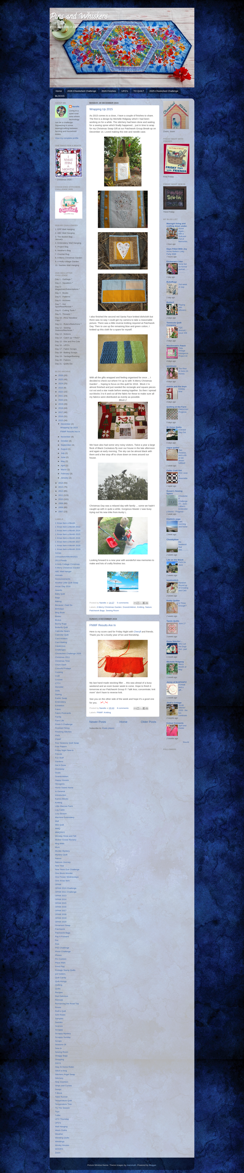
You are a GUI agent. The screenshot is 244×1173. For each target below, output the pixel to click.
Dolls (57, 691)
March (64, 469)
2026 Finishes (108, 91)
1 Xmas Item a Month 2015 (67, 534)
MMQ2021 (60, 832)
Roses (58, 1007)
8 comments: (123, 708)
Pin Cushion (60, 959)
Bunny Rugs (61, 624)
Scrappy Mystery (63, 1033)
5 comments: (123, 603)
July (63, 453)
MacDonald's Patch (176, 346)
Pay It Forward (62, 936)
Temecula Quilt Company (174, 323)
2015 (61, 420)
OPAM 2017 (60, 910)
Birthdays (59, 609)
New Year (59, 866)
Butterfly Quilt (61, 627)
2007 (61, 511)
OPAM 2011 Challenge (65, 892)
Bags (57, 597)
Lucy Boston (61, 813)
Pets (57, 944)
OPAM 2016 (60, 907)
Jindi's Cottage (174, 702)
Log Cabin (60, 810)
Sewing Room (112, 610)
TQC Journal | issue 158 (182, 330)
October (65, 441)
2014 (61, 483)
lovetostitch (172, 580)
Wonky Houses (62, 1145)
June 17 (182, 623)
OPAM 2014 (60, 899)
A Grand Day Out (182, 431)
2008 (61, 507)
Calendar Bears (62, 631)
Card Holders (61, 638)
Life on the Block (175, 560)
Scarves (59, 1026)
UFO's (125, 91)
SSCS (58, 1063)
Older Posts (148, 721)
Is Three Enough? (182, 604)
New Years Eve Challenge (67, 869)
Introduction (60, 795)
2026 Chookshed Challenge (81, 91)
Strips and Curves (63, 1085)
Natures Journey (62, 862)
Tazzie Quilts (173, 621)
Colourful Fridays (63, 668)
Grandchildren (129, 607)
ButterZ (170, 302)
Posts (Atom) (108, 728)
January (65, 478)
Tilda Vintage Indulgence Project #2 (183, 352)
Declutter (59, 687)
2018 (61, 408)
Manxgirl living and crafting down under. (177, 224)
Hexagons (60, 784)
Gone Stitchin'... (174, 641)
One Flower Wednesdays (67, 877)
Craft (57, 676)
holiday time (181, 390)
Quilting (58, 985)
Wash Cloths (61, 1130)
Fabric (58, 709)
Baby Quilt (60, 594)
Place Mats (60, 963)
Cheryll (137, 631)
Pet (56, 940)
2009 (61, 503)
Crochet (58, 679)
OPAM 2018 (60, 914)
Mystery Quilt (61, 855)
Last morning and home (182, 524)
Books (58, 616)
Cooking (59, 672)
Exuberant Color (175, 261)
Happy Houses (62, 780)
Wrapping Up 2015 (101, 109)
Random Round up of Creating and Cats (183, 587)
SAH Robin (60, 1015)
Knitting (140, 607)
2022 (61, 392)
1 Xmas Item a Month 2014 (67, 530)
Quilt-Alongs (61, 981)
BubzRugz (172, 282)
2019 (61, 404)
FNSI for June (182, 563)
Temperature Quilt (63, 1100)
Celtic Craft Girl (174, 470)
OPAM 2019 (60, 918)
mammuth (131, 1165)
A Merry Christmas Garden (109, 607)
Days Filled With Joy (177, 249)
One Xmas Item (62, 881)
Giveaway (59, 769)
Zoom (58, 1153)
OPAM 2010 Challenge (65, 888)
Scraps (58, 1041)
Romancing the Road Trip (67, 1003)
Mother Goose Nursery (65, 840)
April (63, 465)
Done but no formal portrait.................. (183, 268)
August (64, 449)
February (65, 473)
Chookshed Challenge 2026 (68, 653)
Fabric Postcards (63, 713)
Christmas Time (62, 661)
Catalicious (60, 646)
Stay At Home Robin (64, 1067)
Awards (58, 590)
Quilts (58, 989)
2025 (61, 379)
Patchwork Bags (97, 610)
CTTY (58, 683)
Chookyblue (172, 539)
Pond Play (60, 966)
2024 (61, 383)
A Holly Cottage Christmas (67, 564)
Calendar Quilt (61, 635)
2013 (61, 487)
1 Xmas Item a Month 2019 (67, 549)
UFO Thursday (62, 1119)
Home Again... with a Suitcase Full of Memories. (183, 235)
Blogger (152, 1165)
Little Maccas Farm (64, 806)
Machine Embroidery (64, 817)
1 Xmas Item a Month (65, 523)
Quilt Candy (60, 977)
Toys (57, 1111)
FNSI (57, 735)
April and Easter (182, 726)
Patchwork (60, 929)
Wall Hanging (61, 1126)
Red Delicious (61, 996)
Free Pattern (61, 746)
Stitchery (59, 1078)
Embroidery (60, 702)
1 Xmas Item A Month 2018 (67, 545)
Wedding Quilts (62, 1138)
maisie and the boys (177, 386)
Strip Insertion (61, 1082)
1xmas (58, 553)
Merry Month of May (182, 667)
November (66, 437)
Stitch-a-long (61, 1071)
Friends (58, 754)
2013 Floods (61, 560)
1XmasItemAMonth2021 (66, 557)
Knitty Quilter (173, 600)
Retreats (59, 1000)
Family (58, 717)
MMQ (57, 828)
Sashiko (59, 1022)
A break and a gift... (181, 687)
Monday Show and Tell (65, 836)
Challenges (60, 650)
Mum (57, 847)
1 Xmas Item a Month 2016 (67, 538)
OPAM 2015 (60, 903)
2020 (61, 400)
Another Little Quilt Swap (66, 583)
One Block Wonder (64, 873)
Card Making (61, 642)
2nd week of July (182, 285)
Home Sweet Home (64, 787)
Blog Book (60, 612)
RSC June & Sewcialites (183, 477)
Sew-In (58, 1048)
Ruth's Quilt (60, 1011)
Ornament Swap (62, 925)
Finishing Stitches (63, 732)
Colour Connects (175, 723)
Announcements (62, 579)
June (63, 457)
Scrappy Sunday (62, 1037)
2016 (61, 416)
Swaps (58, 1089)
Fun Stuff (59, 758)
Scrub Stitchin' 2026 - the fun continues (183, 710)
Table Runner (61, 1097)
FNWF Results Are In (102, 625)
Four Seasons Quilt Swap (67, 743)
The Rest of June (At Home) (183, 371)
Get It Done (60, 765)
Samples (59, 1018)
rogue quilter (173, 447)
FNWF (100, 712)
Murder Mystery (62, 851)
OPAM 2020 (60, 922)
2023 (61, 388)
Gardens (59, 761)
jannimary (171, 366)
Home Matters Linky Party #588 (175, 252)
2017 (61, 412)
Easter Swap (61, 698)
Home (59, 91)
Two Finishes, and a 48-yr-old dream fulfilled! (182, 456)
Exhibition (59, 705)
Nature (148, 607)
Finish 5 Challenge (64, 724)
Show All (186, 742)
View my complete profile (66, 138)
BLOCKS (60, 96)
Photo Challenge (63, 951)
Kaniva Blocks (61, 799)
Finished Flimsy (62, 728)
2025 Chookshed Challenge (163, 91)
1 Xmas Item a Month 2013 (67, 527)
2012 (61, 491)
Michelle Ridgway (175, 662)
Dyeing (58, 694)
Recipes (59, 992)
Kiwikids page (174, 519)
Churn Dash (60, 665)
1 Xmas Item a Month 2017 (67, 542)
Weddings (59, 1141)
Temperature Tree (63, 1104)
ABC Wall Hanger (63, 571)
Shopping (59, 1059)
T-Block (58, 1093)
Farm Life (59, 720)
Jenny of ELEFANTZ (177, 682)
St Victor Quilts (174, 427)
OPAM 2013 (60, 895)
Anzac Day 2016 (62, 586)
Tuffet (57, 1115)
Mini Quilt (59, 825)
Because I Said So (63, 605)
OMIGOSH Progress (183, 410)
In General (60, 791)
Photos (58, 955)
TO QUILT (138, 91)
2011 (61, 495)
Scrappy (59, 1030)
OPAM (58, 884)
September (66, 445)
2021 (61, 396)
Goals (58, 773)
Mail (57, 821)
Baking (58, 601)
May (63, 461)
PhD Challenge (62, 948)
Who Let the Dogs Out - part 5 (182, 648)
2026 (61, 375)
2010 (61, 499)
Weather (59, 1134)
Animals (59, 575)
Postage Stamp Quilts (65, 970)
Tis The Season (62, 1108)
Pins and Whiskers (78, 17)
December (66, 424)
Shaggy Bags (61, 1056)
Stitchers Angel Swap (65, 1074)
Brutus (58, 620)
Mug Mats (59, 843)
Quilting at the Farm (176, 407)
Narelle (75, 106)
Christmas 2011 (62, 657)
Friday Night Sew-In (64, 750)
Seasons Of (60, 1044)
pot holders (60, 974)
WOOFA (59, 1149)
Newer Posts (97, 721)
